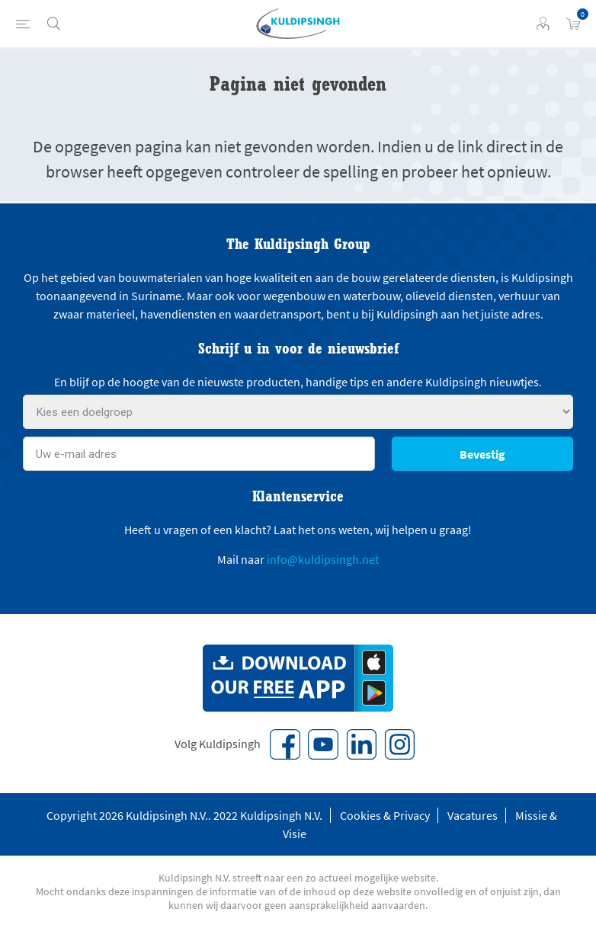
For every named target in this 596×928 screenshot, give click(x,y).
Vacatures (472, 815)
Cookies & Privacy (385, 815)
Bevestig (482, 454)
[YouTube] (323, 744)
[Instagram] (399, 744)
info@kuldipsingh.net (323, 559)
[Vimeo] (361, 744)
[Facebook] (285, 744)
